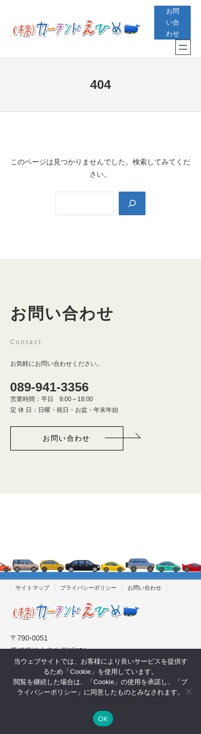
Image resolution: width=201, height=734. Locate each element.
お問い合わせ (172, 22)
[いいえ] (188, 691)
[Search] (132, 203)
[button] (66, 438)
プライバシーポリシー (100, 702)
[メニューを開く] (183, 47)
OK (103, 719)
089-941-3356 (49, 387)
